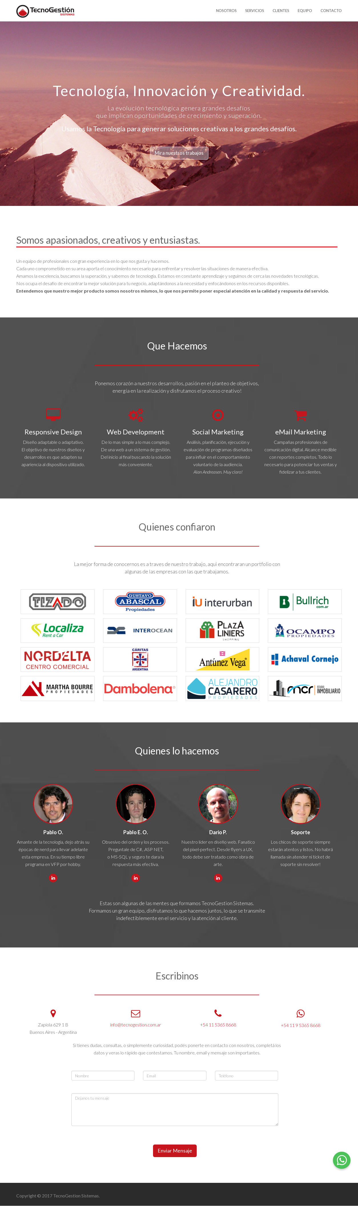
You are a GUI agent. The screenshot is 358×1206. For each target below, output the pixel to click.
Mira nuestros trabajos (179, 153)
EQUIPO (305, 10)
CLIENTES (281, 10)
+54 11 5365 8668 (218, 1024)
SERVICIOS (254, 10)
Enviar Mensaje (175, 1150)
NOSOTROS (226, 10)
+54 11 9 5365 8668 (300, 1025)
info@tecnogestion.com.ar (135, 1024)
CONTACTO (331, 10)
